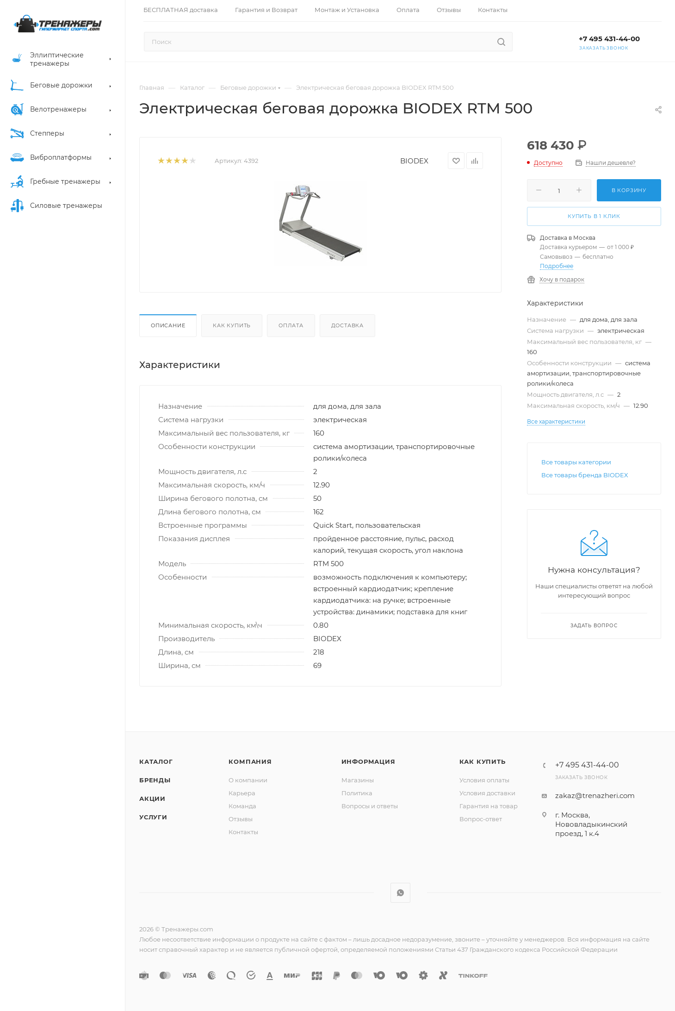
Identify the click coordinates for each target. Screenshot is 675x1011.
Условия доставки (487, 793)
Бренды (155, 780)
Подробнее (556, 265)
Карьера (242, 793)
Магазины (357, 780)
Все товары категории (576, 462)
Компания (250, 761)
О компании (248, 780)
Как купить (232, 325)
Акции (152, 798)
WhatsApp (400, 893)
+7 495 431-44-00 (609, 38)
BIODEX (414, 160)
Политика (356, 793)
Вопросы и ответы (369, 806)
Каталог (156, 761)
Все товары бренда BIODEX (584, 475)
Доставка (347, 325)
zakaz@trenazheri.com (595, 795)
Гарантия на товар (488, 806)
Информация (368, 761)
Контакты (243, 832)
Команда (242, 806)
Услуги (153, 817)
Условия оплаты (484, 780)
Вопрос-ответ (480, 819)
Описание (168, 325)
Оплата (291, 325)
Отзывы (241, 819)
